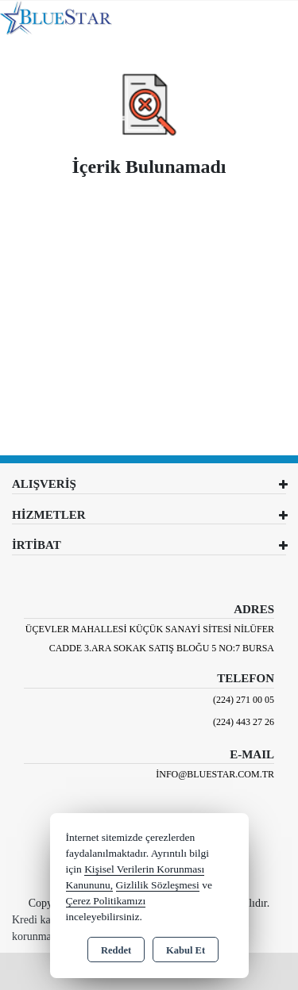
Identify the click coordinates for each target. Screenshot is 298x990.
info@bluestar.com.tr (215, 774)
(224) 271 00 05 (243, 699)
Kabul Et (185, 950)
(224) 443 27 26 (243, 721)
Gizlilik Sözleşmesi (157, 885)
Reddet (116, 950)
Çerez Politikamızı (106, 901)
